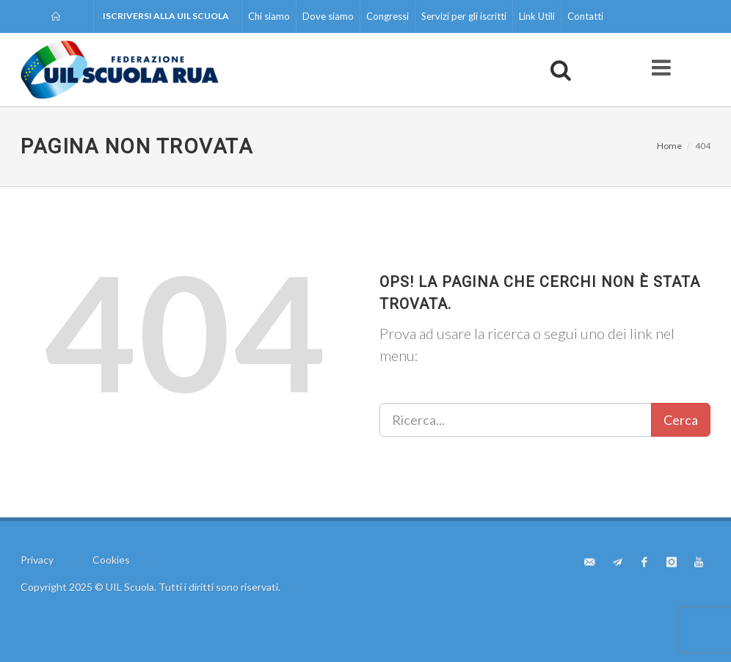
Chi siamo (269, 16)
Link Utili (537, 16)
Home (669, 145)
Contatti (585, 16)
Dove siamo (328, 16)
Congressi (387, 16)
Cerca (680, 420)
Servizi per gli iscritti (463, 16)
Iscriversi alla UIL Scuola (166, 15)
